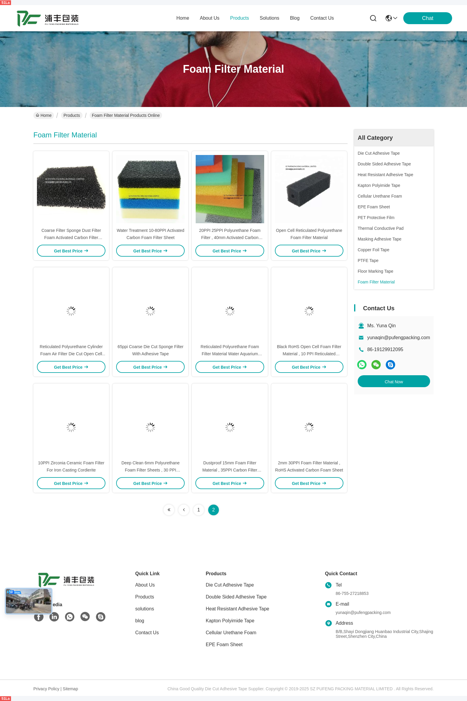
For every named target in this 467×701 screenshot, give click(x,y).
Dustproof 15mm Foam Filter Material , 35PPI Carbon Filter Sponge (229, 470)
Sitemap (70, 688)
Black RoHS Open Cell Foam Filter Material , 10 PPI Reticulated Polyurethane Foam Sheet (309, 353)
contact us (322, 18)
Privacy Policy (46, 688)
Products (71, 115)
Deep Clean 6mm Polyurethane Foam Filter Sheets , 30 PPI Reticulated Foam (151, 470)
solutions (269, 18)
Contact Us (147, 632)
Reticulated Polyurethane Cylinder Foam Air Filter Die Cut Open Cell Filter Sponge (71, 353)
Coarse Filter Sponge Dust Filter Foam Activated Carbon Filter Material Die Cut (71, 237)
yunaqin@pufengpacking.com (398, 337)
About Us (145, 584)
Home (182, 18)
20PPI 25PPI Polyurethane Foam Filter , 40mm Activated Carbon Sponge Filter (229, 237)
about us (210, 18)
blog (295, 18)
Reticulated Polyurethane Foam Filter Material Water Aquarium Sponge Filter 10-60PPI (230, 353)
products (239, 18)
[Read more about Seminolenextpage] (169, 510)
